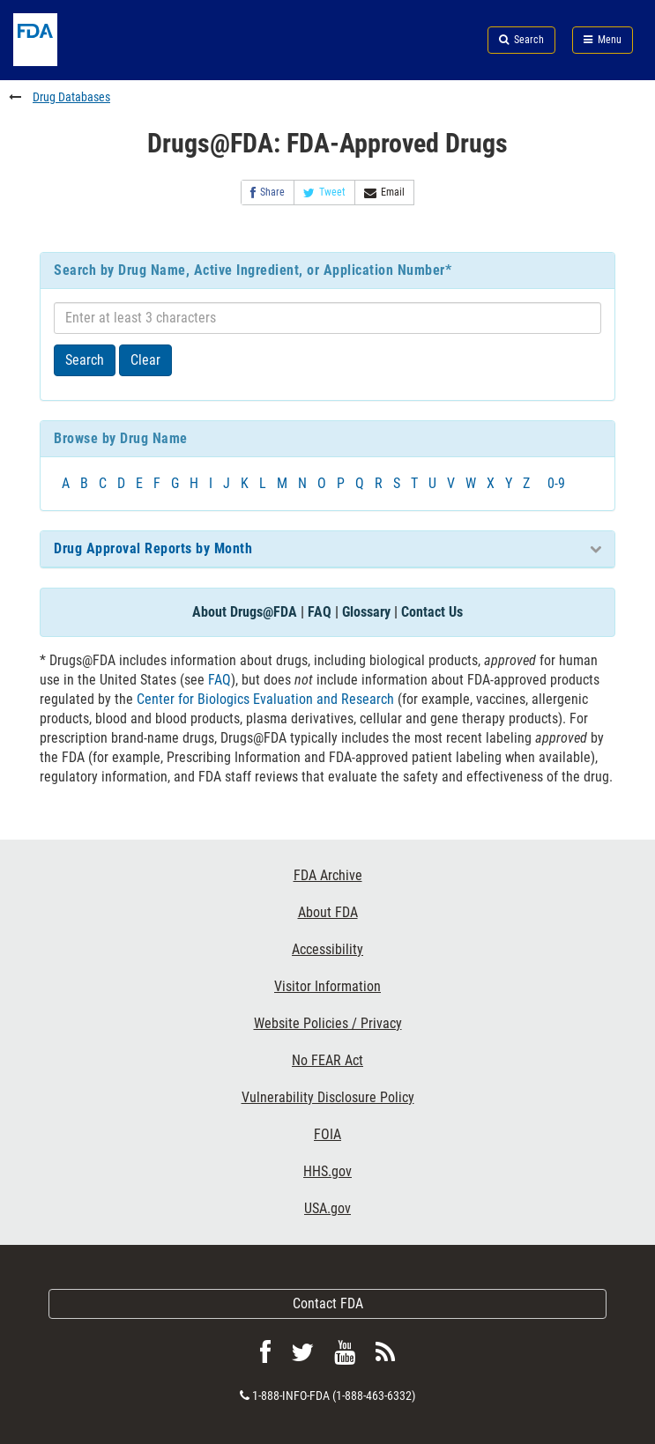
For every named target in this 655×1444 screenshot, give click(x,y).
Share (267, 192)
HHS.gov (327, 1171)
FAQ (319, 612)
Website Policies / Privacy (328, 1023)
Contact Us (432, 612)
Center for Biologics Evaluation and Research (265, 699)
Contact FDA (328, 1303)
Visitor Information (327, 986)
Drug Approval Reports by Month (153, 548)
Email (384, 192)
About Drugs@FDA (244, 612)
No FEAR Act (327, 1060)
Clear (145, 360)
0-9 (556, 483)
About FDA (328, 912)
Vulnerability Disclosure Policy (328, 1097)
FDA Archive (328, 875)
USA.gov (327, 1208)
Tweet (324, 192)
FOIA (327, 1134)
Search (84, 360)
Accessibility (327, 949)
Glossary (366, 612)
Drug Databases (71, 97)
